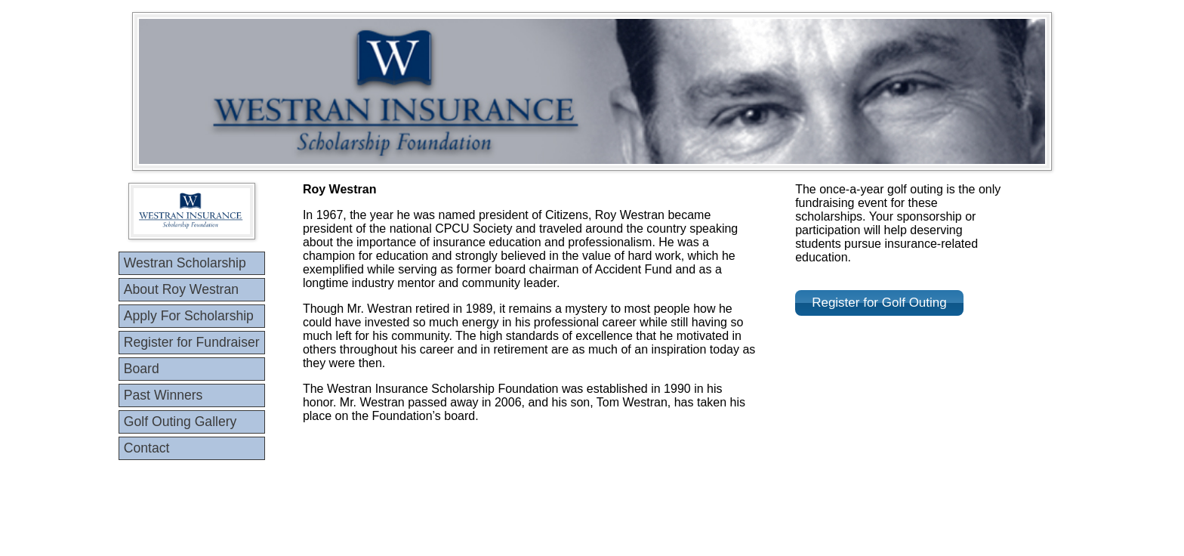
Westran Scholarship (185, 262)
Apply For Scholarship (189, 315)
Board (141, 368)
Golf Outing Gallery (180, 421)
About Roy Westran (181, 289)
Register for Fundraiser (192, 342)
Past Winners (163, 395)
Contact (147, 448)
